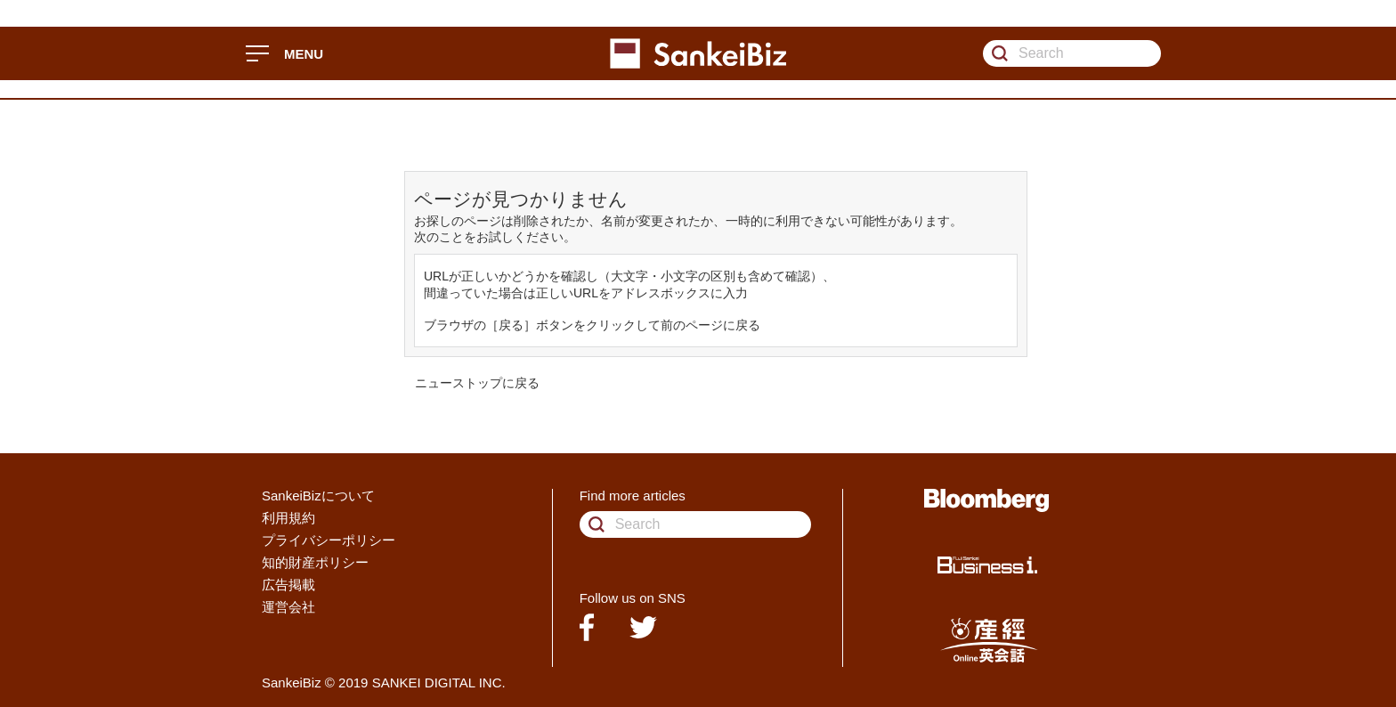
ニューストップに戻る (477, 383)
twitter (643, 627)
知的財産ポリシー (315, 562)
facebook (587, 627)
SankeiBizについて (318, 495)
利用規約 (288, 517)
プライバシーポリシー (328, 540)
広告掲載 (288, 584)
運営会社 (288, 607)
